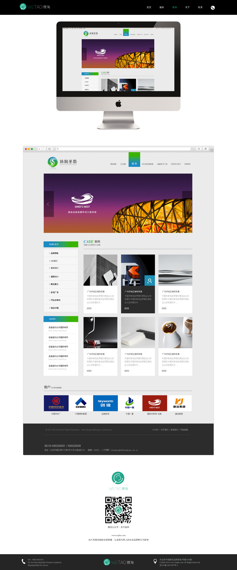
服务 (161, 7)
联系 (200, 7)
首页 (149, 7)
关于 (187, 7)
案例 (174, 7)
